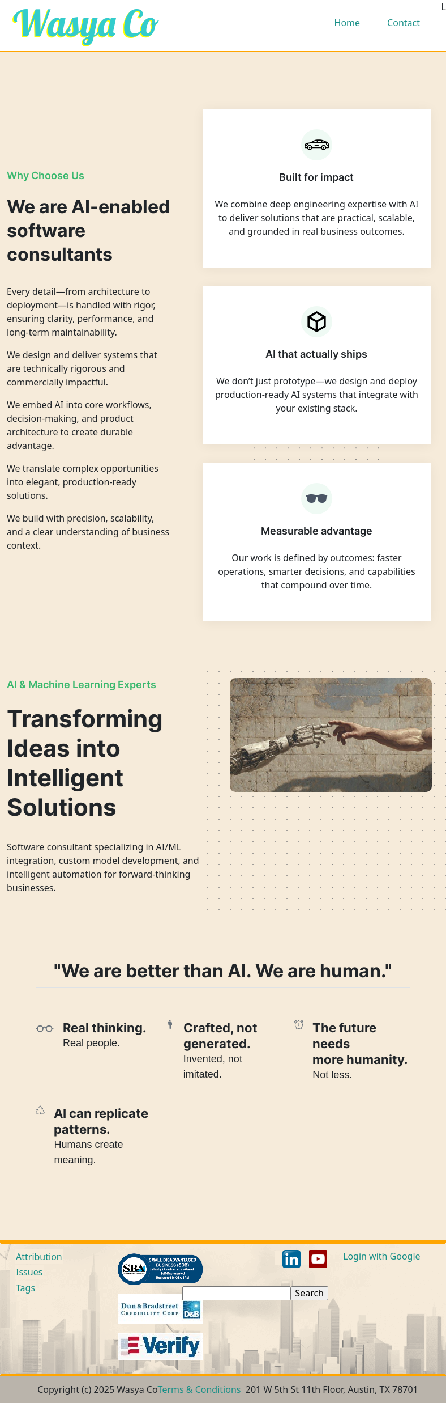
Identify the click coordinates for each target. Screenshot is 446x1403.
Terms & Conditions (199, 1389)
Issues (29, 1272)
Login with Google (382, 1256)
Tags (25, 1288)
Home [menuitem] (347, 22)
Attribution (39, 1257)
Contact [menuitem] (403, 22)
